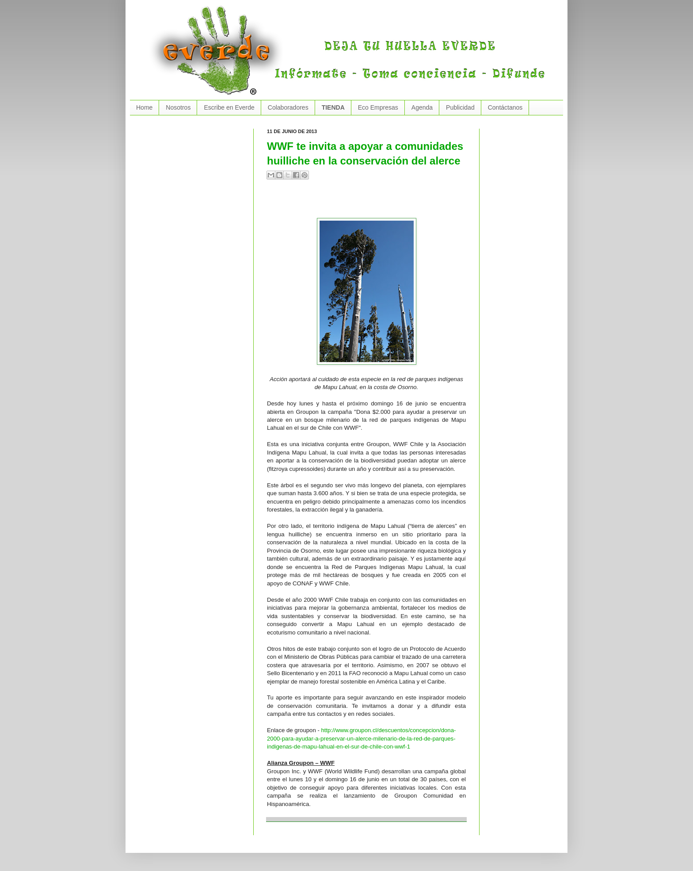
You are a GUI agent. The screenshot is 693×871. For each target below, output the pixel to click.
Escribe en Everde (229, 107)
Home (144, 107)
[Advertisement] (370, 202)
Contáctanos (505, 107)
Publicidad (460, 107)
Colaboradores (288, 107)
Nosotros (178, 107)
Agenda (422, 107)
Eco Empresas (378, 107)
